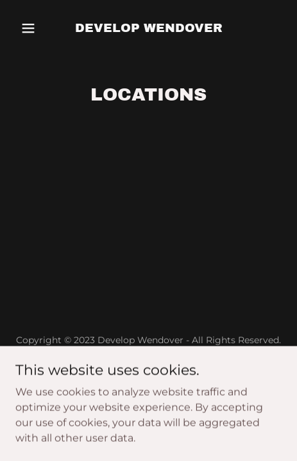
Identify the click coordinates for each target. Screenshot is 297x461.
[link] (149, 28)
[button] (35, 28)
